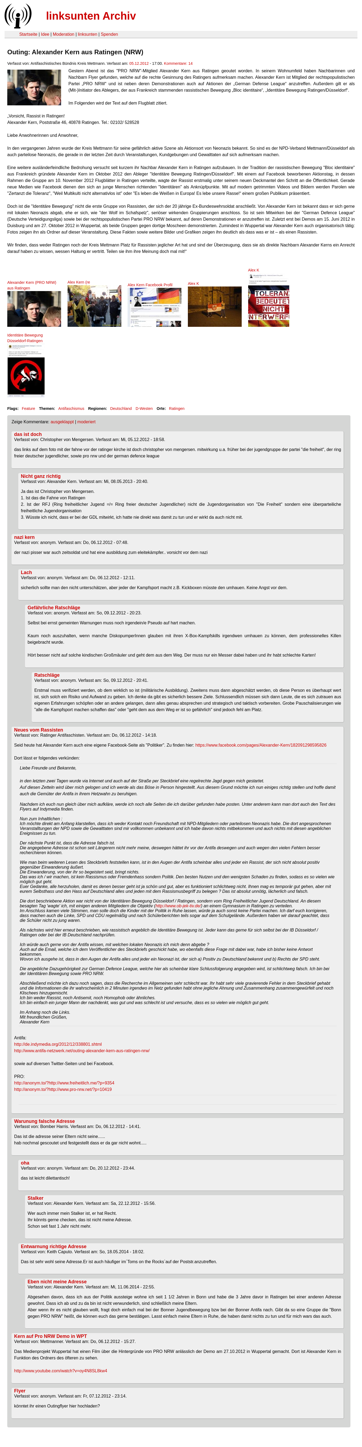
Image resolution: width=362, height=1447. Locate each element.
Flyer (20, 1391)
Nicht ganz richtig (41, 476)
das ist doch (28, 434)
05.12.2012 (139, 63)
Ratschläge (47, 675)
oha (25, 1163)
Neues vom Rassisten (38, 730)
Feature (28, 408)
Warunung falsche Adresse (44, 1121)
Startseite (28, 34)
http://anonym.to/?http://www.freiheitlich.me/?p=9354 (64, 1083)
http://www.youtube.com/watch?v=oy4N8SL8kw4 (60, 1371)
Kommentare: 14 (178, 63)
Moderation (63, 34)
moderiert (86, 422)
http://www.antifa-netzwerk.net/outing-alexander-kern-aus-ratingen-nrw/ (82, 1050)
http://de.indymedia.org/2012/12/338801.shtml (58, 1044)
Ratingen (177, 408)
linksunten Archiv (91, 16)
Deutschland (121, 408)
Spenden (109, 34)
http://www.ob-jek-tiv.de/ (178, 906)
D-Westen (144, 408)
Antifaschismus (71, 408)
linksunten (87, 34)
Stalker (36, 1198)
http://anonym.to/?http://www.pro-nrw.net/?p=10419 (63, 1089)
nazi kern (24, 537)
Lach (26, 572)
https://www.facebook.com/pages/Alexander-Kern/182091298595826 (260, 745)
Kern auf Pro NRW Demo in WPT (50, 1336)
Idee (45, 34)
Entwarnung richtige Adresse (54, 1246)
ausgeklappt (62, 422)
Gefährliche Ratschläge (54, 607)
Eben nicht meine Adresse (57, 1281)
